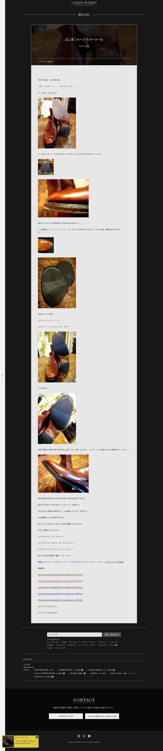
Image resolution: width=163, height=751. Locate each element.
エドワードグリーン (90, 642)
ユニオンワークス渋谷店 (114, 562)
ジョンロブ (61, 645)
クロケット (72, 645)
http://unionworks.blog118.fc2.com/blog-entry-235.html (60, 600)
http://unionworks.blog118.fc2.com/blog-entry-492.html (60, 587)
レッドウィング (54, 642)
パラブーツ (104, 642)
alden (65, 642)
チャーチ (114, 642)
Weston (51, 645)
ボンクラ (103, 645)
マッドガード (61, 648)
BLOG (84, 15)
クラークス (84, 645)
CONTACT (84, 700)
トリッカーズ (75, 642)
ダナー (94, 645)
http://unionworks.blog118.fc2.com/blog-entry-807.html (60, 574)
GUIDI (50, 648)
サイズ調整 (114, 645)
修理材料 (50, 61)
